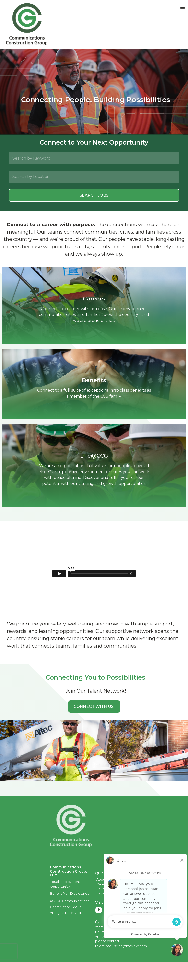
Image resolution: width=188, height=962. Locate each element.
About (101, 879)
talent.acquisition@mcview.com (121, 946)
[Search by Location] (94, 177)
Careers (102, 884)
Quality (127, 879)
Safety (114, 879)
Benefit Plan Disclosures (69, 893)
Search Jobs (94, 195)
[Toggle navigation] (182, 7)
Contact (118, 884)
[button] (94, 706)
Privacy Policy (107, 889)
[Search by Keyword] (94, 158)
